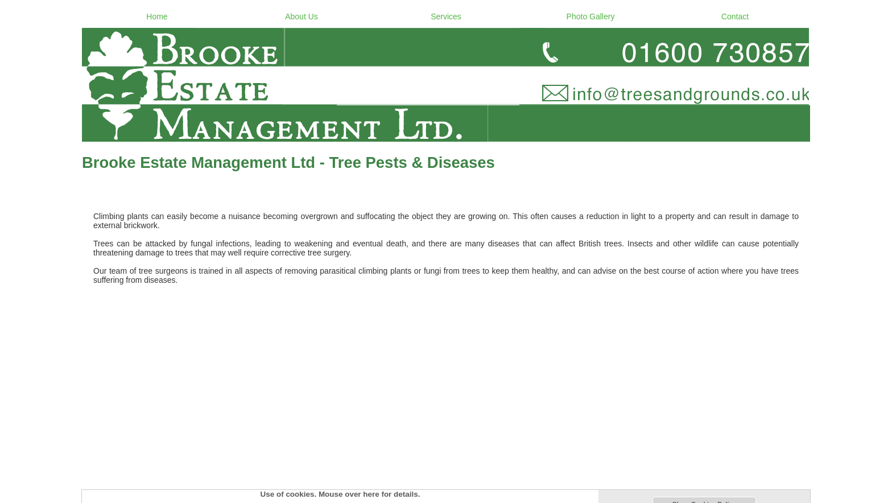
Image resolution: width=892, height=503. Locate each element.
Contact (735, 16)
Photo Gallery (591, 16)
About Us (301, 16)
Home (156, 16)
